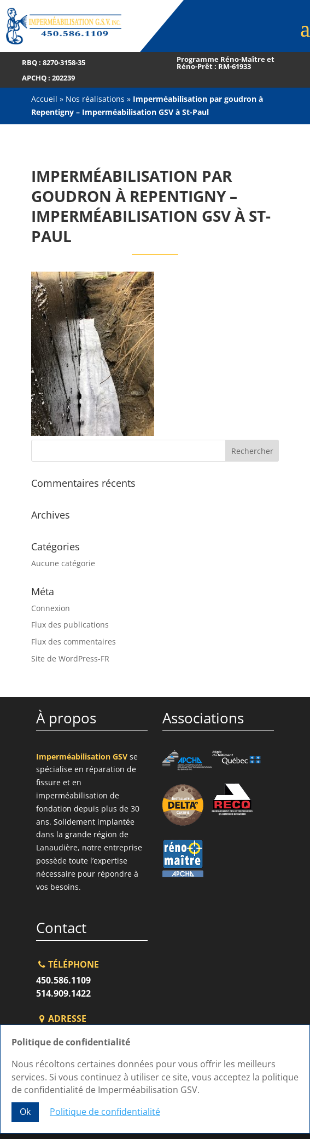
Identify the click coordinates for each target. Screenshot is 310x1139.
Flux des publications (70, 624)
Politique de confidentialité (105, 1112)
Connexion (50, 608)
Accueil (44, 99)
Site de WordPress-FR (70, 658)
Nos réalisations (95, 99)
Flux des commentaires (73, 641)
